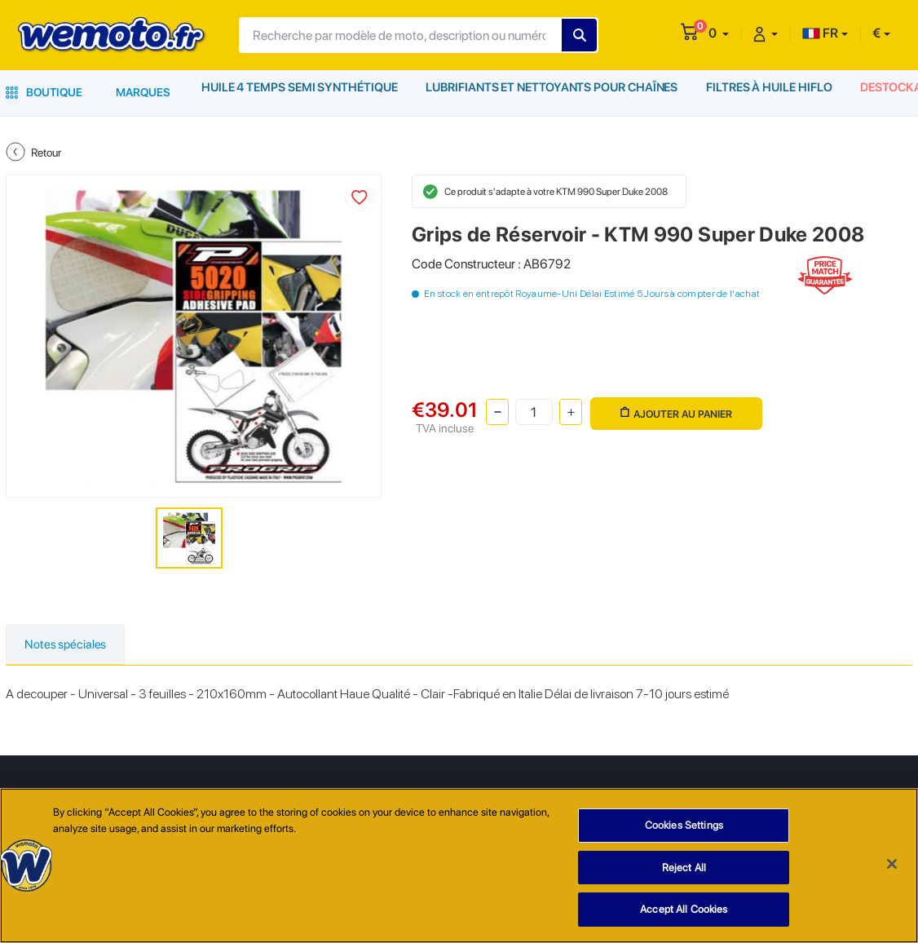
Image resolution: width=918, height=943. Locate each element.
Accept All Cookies (683, 909)
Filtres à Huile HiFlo (766, 92)
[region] (459, 865)
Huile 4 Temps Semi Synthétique (299, 92)
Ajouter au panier (674, 411)
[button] (718, 33)
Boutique (44, 92)
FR (820, 33)
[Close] (892, 864)
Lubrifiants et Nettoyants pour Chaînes (549, 92)
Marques (143, 92)
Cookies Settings (684, 825)
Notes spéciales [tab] (70, 645)
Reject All (684, 867)
